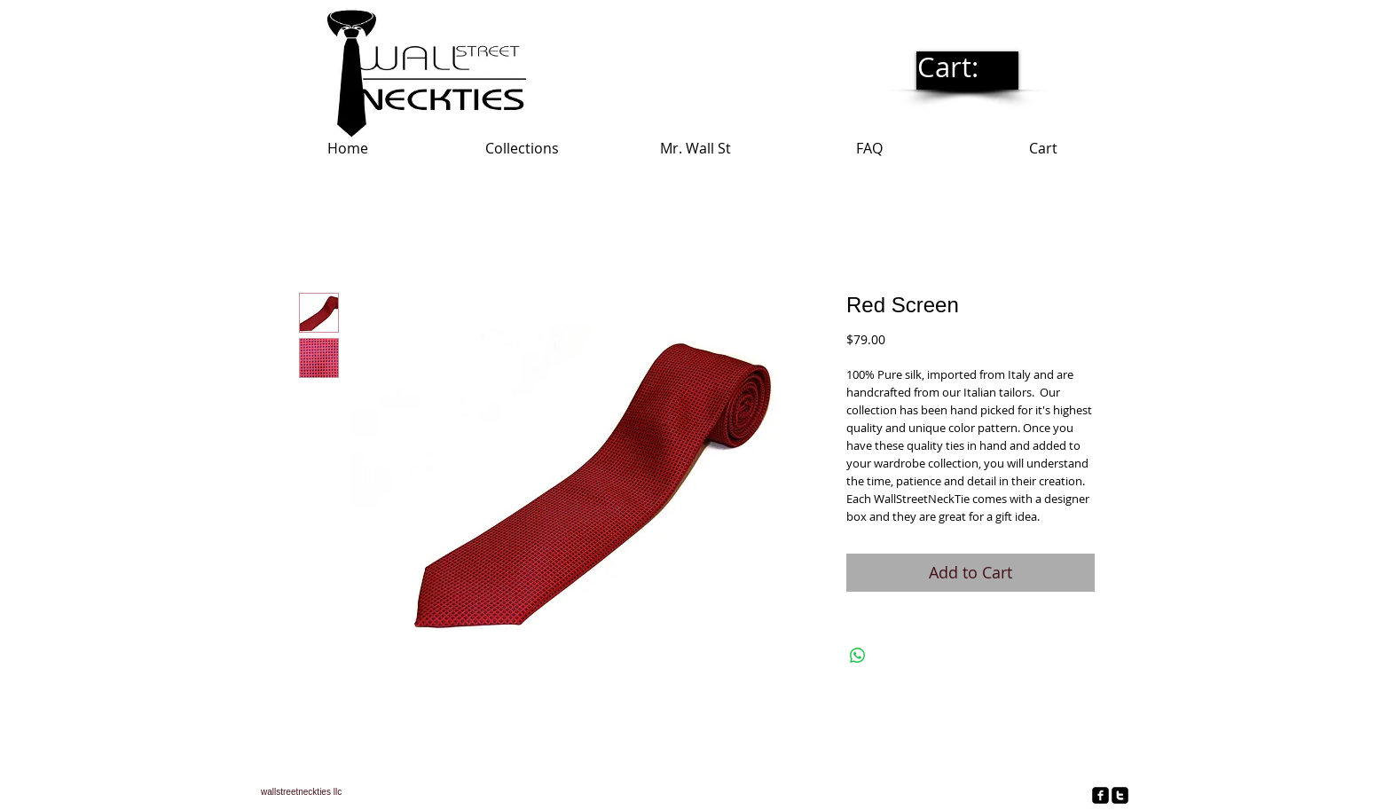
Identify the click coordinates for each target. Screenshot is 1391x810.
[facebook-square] (1100, 795)
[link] (967, 68)
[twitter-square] (1120, 795)
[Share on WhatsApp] (857, 655)
